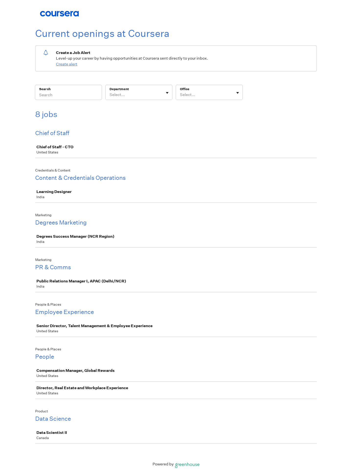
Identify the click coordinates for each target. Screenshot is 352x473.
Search (45, 89)
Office (184, 89)
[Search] (68, 95)
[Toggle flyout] (167, 93)
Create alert (66, 64)
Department (119, 89)
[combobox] (180, 94)
